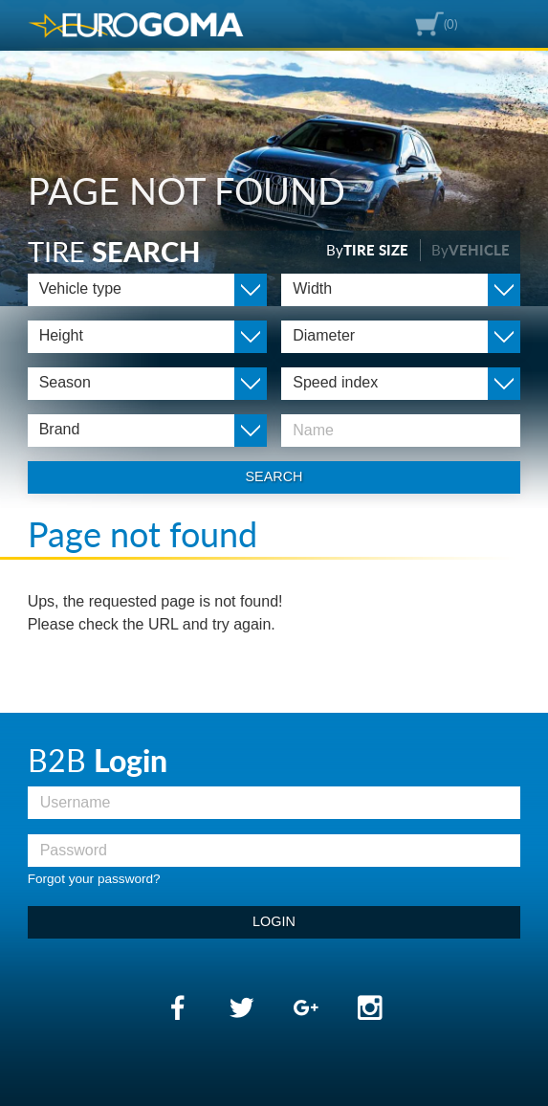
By (367, 249)
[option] (274, 153)
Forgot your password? (94, 879)
